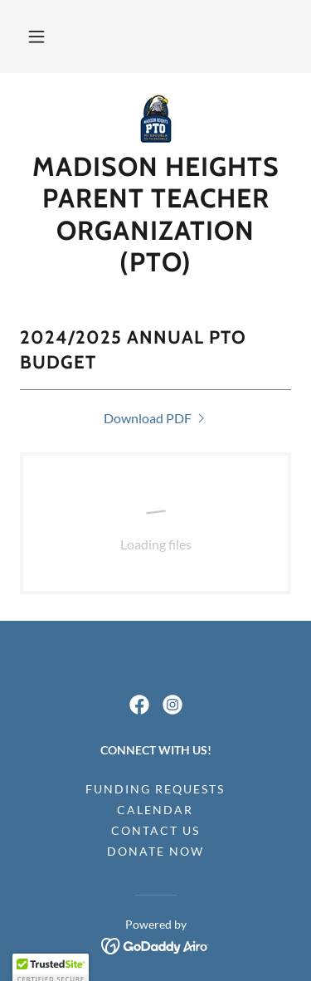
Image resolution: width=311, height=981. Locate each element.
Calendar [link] (155, 810)
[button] (36, 36)
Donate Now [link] (155, 851)
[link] (156, 118)
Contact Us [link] (155, 830)
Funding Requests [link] (155, 789)
